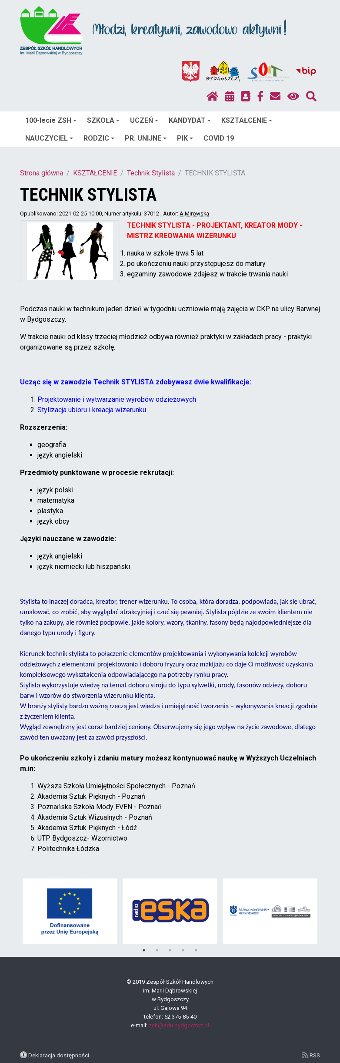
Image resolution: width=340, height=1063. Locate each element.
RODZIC (98, 138)
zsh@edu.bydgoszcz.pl (179, 1025)
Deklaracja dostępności (58, 1055)
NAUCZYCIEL (49, 138)
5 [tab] (196, 950)
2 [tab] (157, 950)
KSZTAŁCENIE (246, 120)
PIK (185, 138)
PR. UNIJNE (146, 138)
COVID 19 (218, 138)
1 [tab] (144, 950)
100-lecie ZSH (51, 120)
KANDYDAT (190, 120)
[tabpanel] (70, 911)
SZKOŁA (103, 120)
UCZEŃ (144, 120)
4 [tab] (183, 950)
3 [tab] (170, 950)
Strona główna (41, 173)
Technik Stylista (151, 173)
